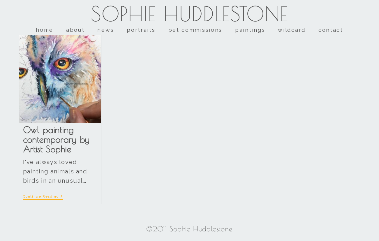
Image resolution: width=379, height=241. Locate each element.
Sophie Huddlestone (189, 14)
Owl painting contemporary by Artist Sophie (56, 139)
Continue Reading (43, 196)
